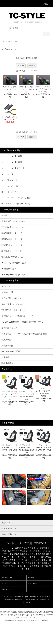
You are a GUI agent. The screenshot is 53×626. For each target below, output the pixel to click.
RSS (24, 602)
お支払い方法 (7, 292)
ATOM (28, 602)
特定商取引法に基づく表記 (13, 599)
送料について (7, 286)
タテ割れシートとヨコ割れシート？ (17, 316)
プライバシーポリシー (31, 599)
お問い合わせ (6, 589)
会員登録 (31, 577)
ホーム (5, 41)
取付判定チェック (9, 328)
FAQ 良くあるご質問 (10, 351)
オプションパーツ (14, 41)
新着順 (34, 58)
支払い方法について (16, 597)
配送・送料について (31, 597)
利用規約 (5, 357)
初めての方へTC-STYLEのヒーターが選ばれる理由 (24, 334)
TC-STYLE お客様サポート (13, 310)
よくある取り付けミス (11, 298)
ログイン (4, 583)
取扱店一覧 (6, 339)
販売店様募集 (7, 363)
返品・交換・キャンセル (12, 304)
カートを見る (32, 583)
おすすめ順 (20, 58)
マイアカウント (6, 577)
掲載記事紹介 (7, 345)
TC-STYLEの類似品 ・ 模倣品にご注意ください (22, 322)
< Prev (21, 65)
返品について (44, 597)
